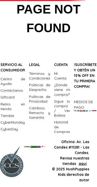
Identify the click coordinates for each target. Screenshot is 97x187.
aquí (83, 163)
